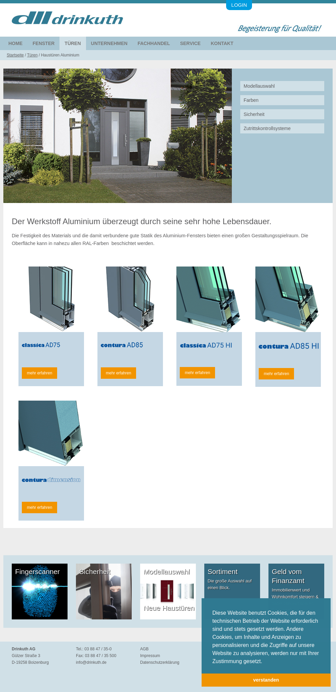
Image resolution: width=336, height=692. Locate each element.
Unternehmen (109, 43)
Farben (251, 100)
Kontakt (222, 43)
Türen (73, 43)
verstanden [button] (266, 680)
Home (15, 43)
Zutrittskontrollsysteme (267, 128)
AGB (144, 649)
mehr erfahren (39, 373)
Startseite (15, 55)
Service (190, 43)
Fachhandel (153, 43)
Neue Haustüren (168, 608)
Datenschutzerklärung (159, 662)
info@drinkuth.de (91, 662)
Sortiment (223, 571)
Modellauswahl (259, 86)
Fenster (43, 43)
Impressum (150, 655)
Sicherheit (254, 114)
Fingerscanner (37, 571)
